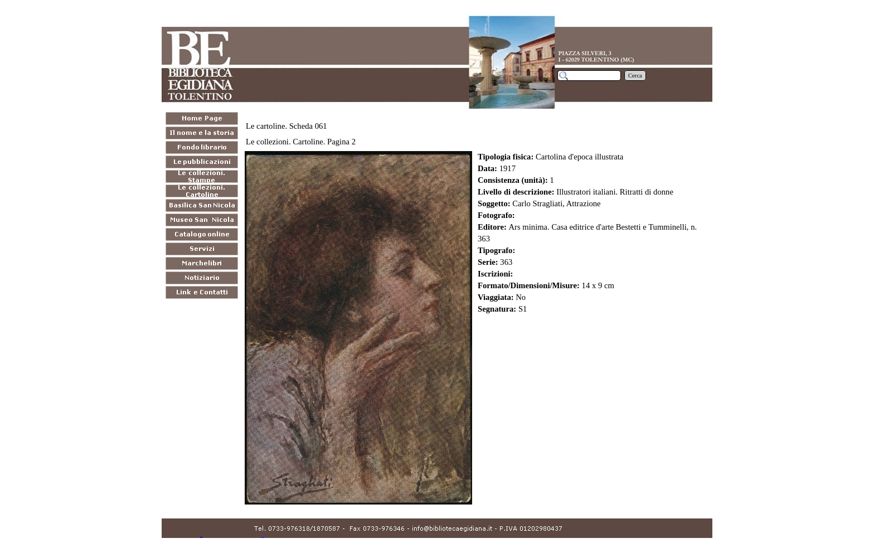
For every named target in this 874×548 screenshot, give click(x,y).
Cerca (635, 75)
